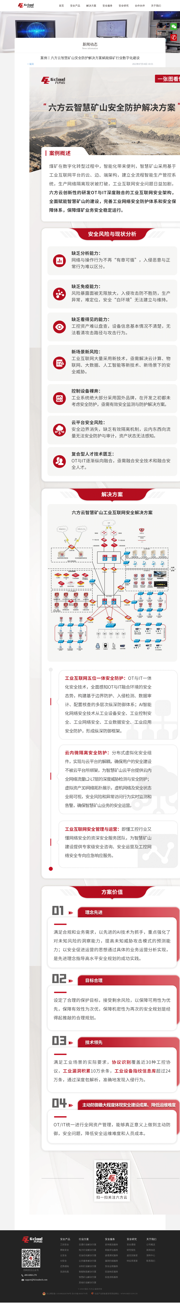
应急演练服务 (111, 1277)
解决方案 (91, 5)
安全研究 (124, 5)
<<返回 (30, 64)
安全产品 (75, 5)
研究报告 (131, 1250)
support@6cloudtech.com (34, 1280)
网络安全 (64, 1250)
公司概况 (150, 1244)
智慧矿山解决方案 (87, 1277)
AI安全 (63, 1261)
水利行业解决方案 (87, 1266)
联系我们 (150, 1261)
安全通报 (131, 1244)
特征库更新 (132, 1261)
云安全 (63, 1255)
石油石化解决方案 (87, 1255)
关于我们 (156, 5)
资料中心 (150, 1255)
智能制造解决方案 (87, 1272)
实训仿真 (64, 1272)
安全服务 (107, 5)
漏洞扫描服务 (111, 1261)
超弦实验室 (132, 1255)
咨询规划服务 (111, 1244)
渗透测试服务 (111, 1255)
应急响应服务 (111, 1272)
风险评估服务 (111, 1250)
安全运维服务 (111, 1266)
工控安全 (64, 1244)
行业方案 (84, 1239)
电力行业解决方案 (87, 1250)
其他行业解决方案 (87, 1282)
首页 (61, 5)
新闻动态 (150, 1250)
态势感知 (64, 1266)
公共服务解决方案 (87, 1261)
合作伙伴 (140, 5)
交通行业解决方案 (87, 1244)
